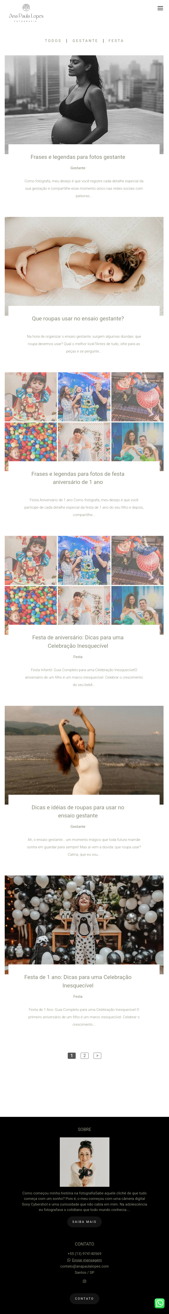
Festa (116, 41)
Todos (53, 41)
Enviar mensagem (87, 1260)
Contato (84, 1298)
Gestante (86, 41)
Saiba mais (84, 1222)
